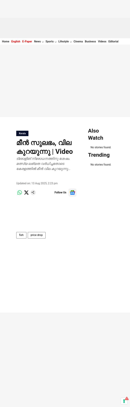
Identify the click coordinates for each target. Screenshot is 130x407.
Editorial (113, 41)
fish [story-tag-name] (21, 235)
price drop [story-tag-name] (37, 235)
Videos (102, 41)
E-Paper (27, 41)
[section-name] (22, 133)
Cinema (78, 41)
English (15, 41)
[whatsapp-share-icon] (19, 194)
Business (90, 41)
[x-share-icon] (26, 194)
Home (5, 41)
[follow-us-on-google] (72, 192)
